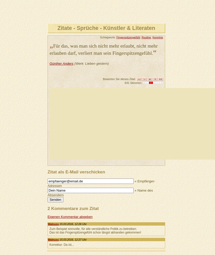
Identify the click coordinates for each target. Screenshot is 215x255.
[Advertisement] (132, 124)
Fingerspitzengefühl (128, 37)
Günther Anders (61, 63)
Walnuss (53, 224)
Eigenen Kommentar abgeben (70, 217)
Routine (146, 37)
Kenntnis (157, 37)
